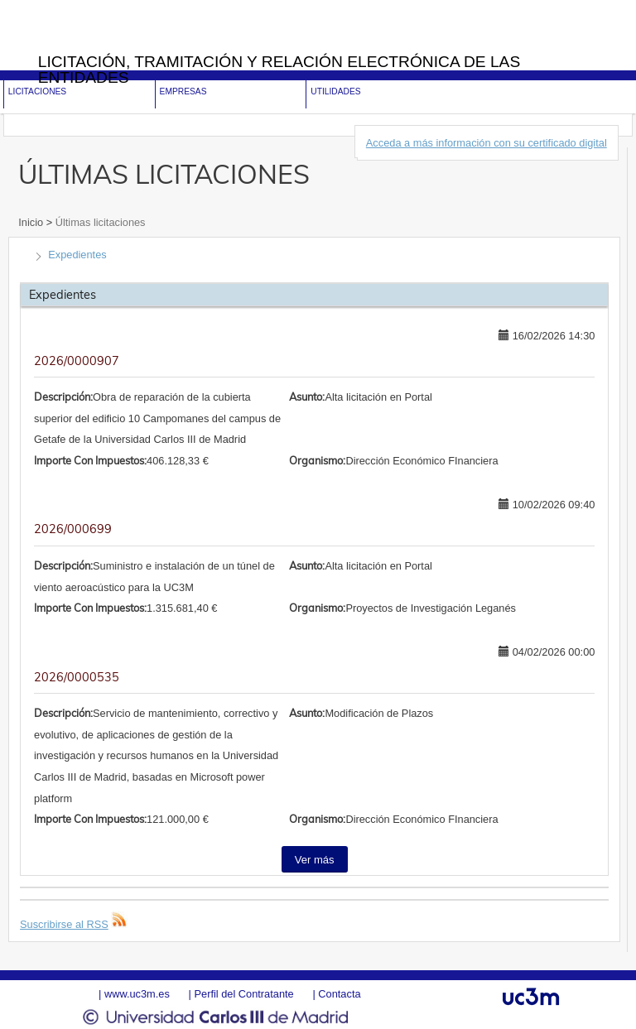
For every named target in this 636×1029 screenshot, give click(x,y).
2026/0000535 (76, 677)
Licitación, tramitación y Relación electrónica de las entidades (279, 69)
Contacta (339, 994)
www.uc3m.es (137, 994)
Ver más (315, 859)
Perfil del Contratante (243, 994)
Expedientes (77, 254)
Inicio (32, 222)
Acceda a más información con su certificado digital (486, 143)
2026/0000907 (76, 360)
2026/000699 (73, 529)
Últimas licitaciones (98, 222)
